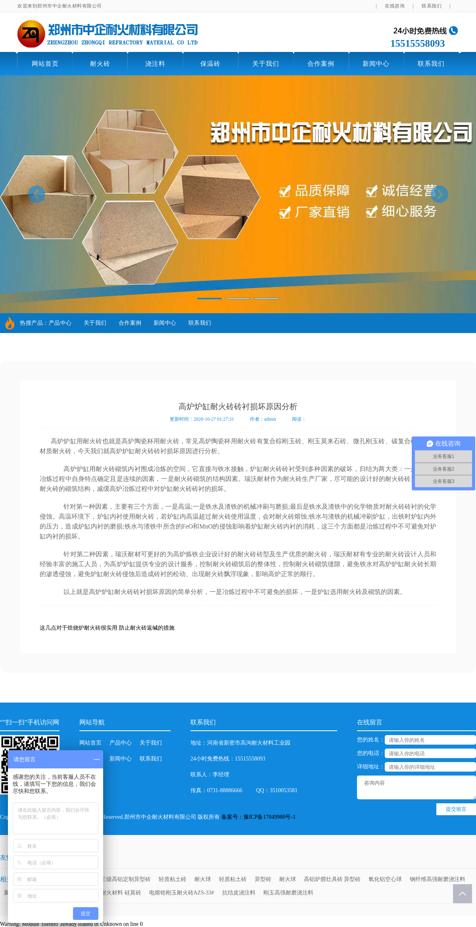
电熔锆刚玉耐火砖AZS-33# (181, 893)
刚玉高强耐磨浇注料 (288, 893)
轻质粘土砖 (172, 879)
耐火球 (202, 879)
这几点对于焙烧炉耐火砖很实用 (78, 628)
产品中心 (60, 323)
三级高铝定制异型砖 (126, 879)
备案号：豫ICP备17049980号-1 (258, 817)
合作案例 (320, 63)
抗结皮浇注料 (238, 893)
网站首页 (45, 63)
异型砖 (263, 879)
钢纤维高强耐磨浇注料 (437, 879)
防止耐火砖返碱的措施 (147, 628)
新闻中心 (376, 63)
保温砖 (210, 63)
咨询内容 (416, 787)
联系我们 (431, 6)
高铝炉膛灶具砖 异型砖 (332, 879)
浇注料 (155, 63)
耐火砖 (100, 63)
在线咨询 (395, 6)
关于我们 (265, 63)
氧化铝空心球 (385, 879)
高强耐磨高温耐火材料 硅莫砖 (104, 893)
